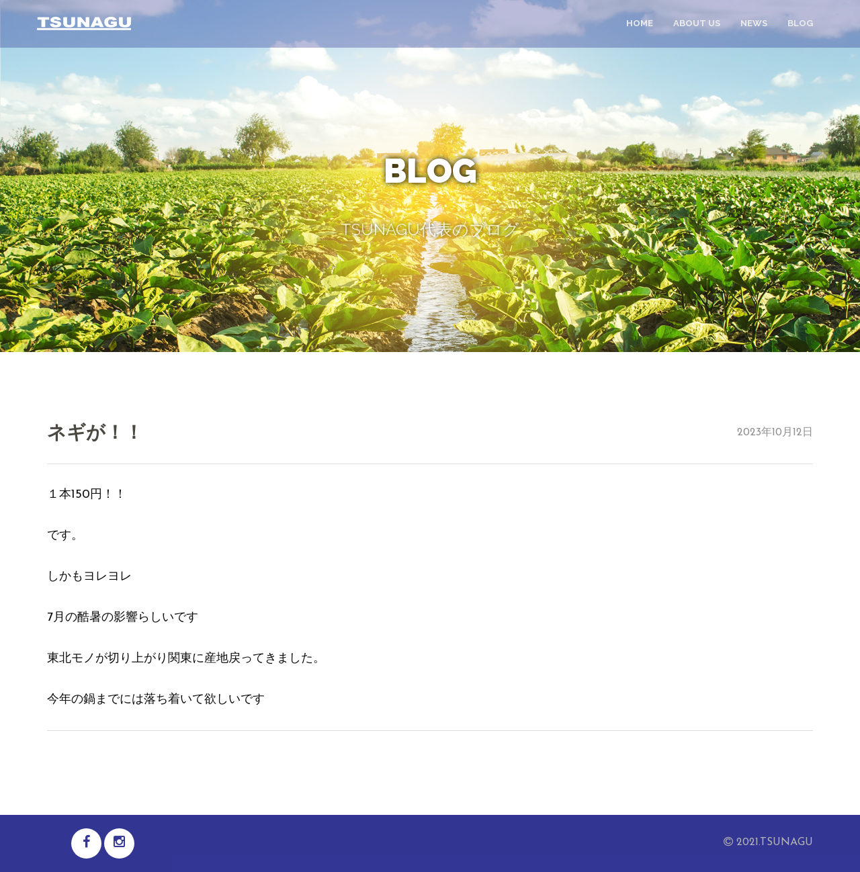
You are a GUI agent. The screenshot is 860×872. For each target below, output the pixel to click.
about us (696, 23)
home (639, 23)
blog (800, 23)
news (753, 23)
